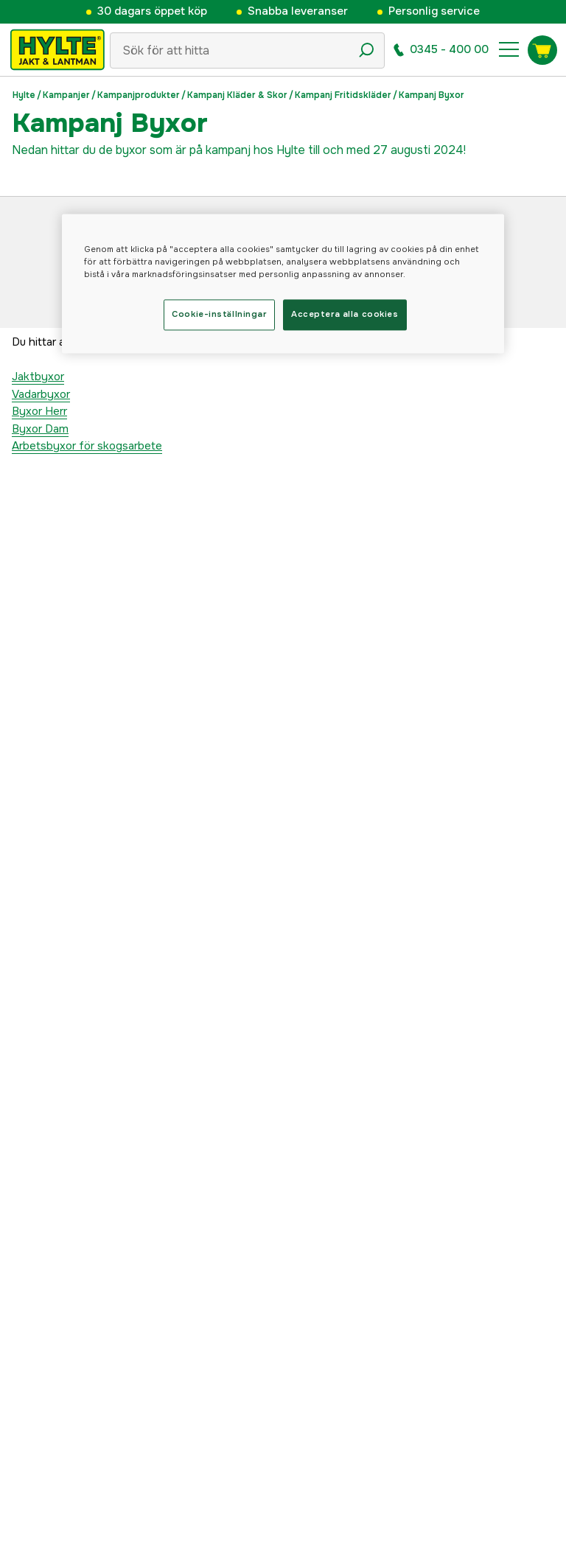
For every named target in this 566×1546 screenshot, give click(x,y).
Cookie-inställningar (219, 314)
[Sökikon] (366, 50)
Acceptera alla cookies (345, 314)
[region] (283, 283)
